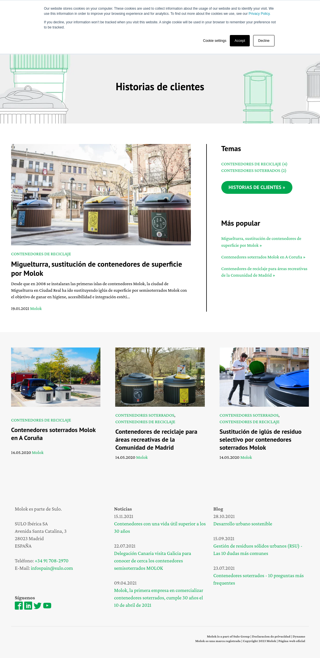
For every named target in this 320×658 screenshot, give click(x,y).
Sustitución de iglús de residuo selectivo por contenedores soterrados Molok (261, 439)
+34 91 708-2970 (52, 561)
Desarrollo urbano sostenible (242, 524)
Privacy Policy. (260, 14)
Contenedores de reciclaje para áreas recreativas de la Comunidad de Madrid (156, 439)
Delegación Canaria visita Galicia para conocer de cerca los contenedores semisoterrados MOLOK (152, 560)
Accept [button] (240, 41)
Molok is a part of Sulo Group (228, 636)
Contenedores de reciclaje (41, 253)
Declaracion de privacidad (271, 636)
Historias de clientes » (257, 187)
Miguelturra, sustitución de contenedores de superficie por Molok (96, 268)
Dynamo (298, 636)
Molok (36, 308)
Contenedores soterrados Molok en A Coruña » (263, 257)
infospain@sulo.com (52, 568)
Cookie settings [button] (214, 41)
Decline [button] (263, 41)
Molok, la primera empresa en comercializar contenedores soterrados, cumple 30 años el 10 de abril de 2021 (158, 597)
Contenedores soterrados (253, 170)
